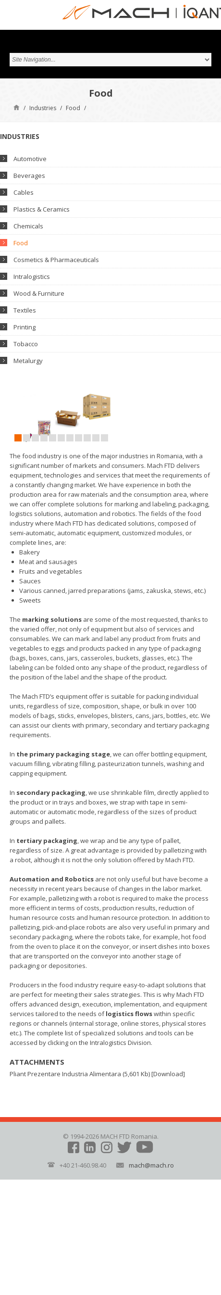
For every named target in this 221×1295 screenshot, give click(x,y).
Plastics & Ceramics (41, 209)
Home (16, 107)
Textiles (24, 310)
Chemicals (28, 226)
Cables (23, 192)
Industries (42, 108)
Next (117, 418)
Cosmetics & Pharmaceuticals (56, 259)
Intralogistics (31, 276)
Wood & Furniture (38, 293)
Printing (24, 327)
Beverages (29, 175)
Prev (17, 418)
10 (95, 437)
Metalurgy (28, 360)
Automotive (30, 158)
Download (168, 1073)
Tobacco (25, 343)
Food (73, 108)
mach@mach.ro (151, 1165)
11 (104, 437)
